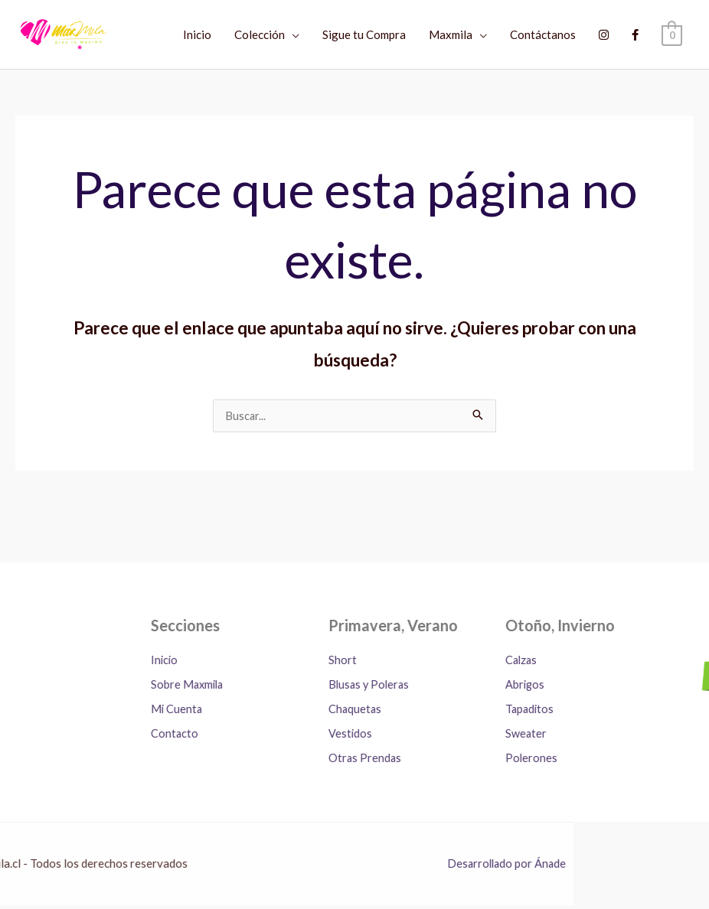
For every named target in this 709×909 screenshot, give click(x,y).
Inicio (197, 34)
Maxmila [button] (450, 34)
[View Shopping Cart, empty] (672, 34)
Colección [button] (259, 34)
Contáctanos (543, 34)
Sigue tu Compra (364, 34)
